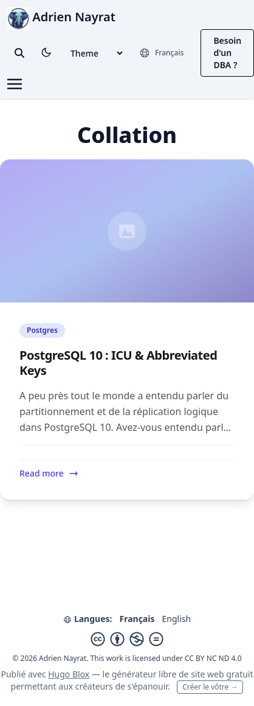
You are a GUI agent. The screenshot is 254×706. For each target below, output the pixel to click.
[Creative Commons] (127, 639)
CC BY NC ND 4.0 (213, 658)
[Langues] (161, 52)
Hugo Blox (68, 674)
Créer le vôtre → (210, 687)
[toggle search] (19, 53)
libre (167, 674)
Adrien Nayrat (61, 17)
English (176, 618)
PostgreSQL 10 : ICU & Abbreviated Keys (118, 363)
